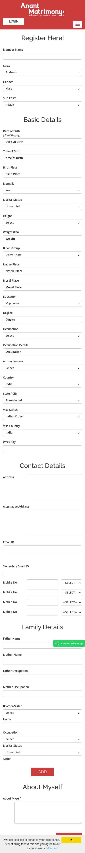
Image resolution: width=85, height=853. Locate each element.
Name (7, 719)
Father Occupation (15, 671)
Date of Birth (11, 133)
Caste (6, 66)
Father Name (11, 638)
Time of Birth (11, 151)
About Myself (12, 798)
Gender (8, 82)
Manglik (8, 183)
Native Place (11, 264)
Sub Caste (9, 98)
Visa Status (10, 410)
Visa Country (11, 426)
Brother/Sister (12, 706)
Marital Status (12, 200)
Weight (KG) (11, 232)
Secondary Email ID (16, 566)
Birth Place (10, 167)
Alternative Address (16, 506)
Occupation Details (15, 345)
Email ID (8, 542)
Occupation (10, 329)
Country (8, 377)
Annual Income (13, 361)
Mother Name (12, 655)
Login (13, 21)
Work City (9, 442)
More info (52, 848)
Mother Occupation (16, 687)
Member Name (13, 49)
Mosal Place (11, 280)
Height (7, 216)
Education (9, 297)
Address (8, 477)
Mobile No (10, 582)
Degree (8, 313)
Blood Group (11, 248)
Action (7, 759)
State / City (10, 393)
